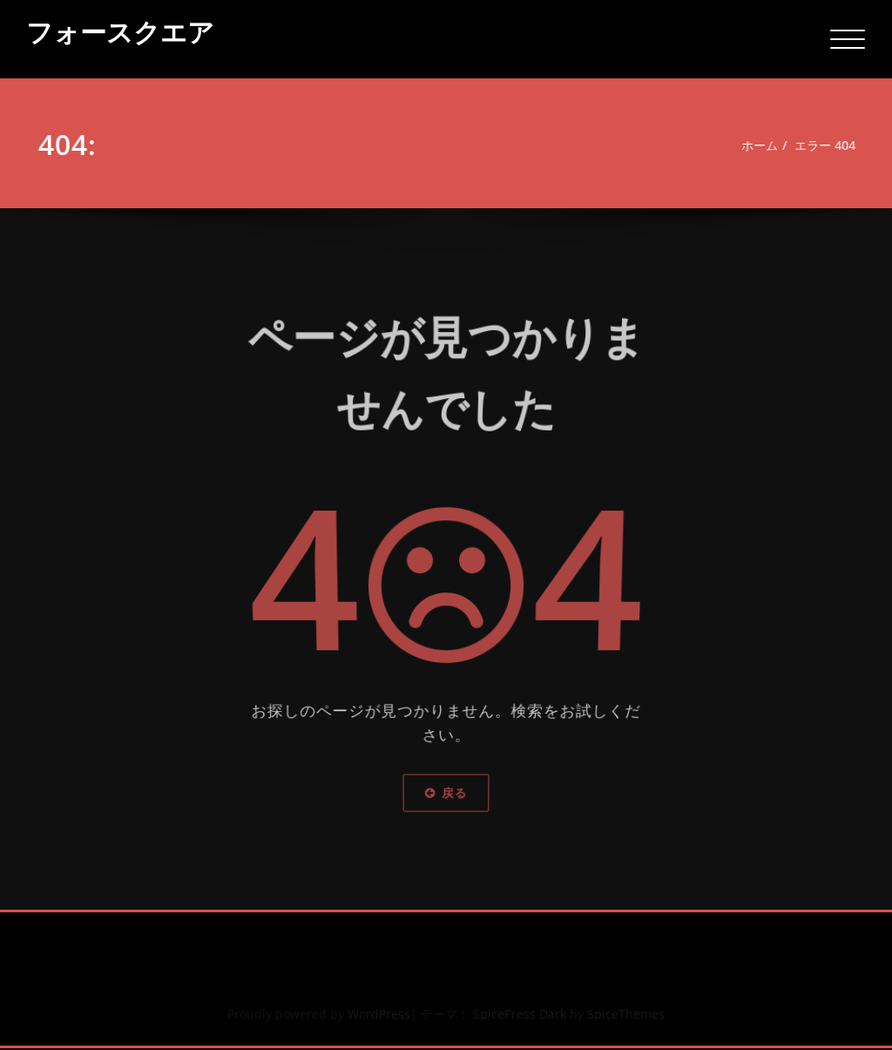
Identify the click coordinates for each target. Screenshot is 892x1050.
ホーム (760, 145)
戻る (446, 789)
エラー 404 (831, 145)
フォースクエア (120, 32)
